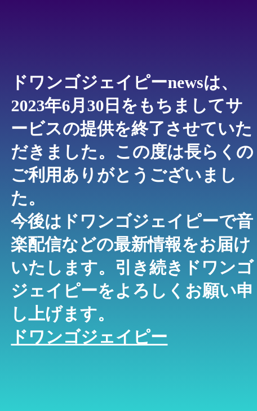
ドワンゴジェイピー (89, 336)
